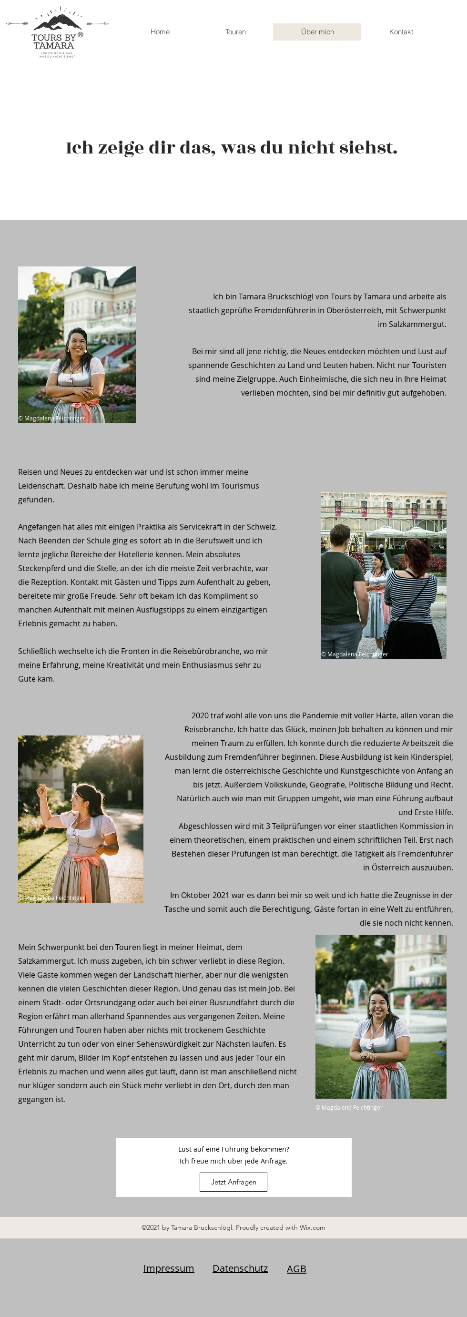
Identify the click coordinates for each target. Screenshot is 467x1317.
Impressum (168, 1268)
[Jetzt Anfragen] (233, 1182)
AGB (296, 1268)
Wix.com (312, 1227)
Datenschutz (240, 1268)
